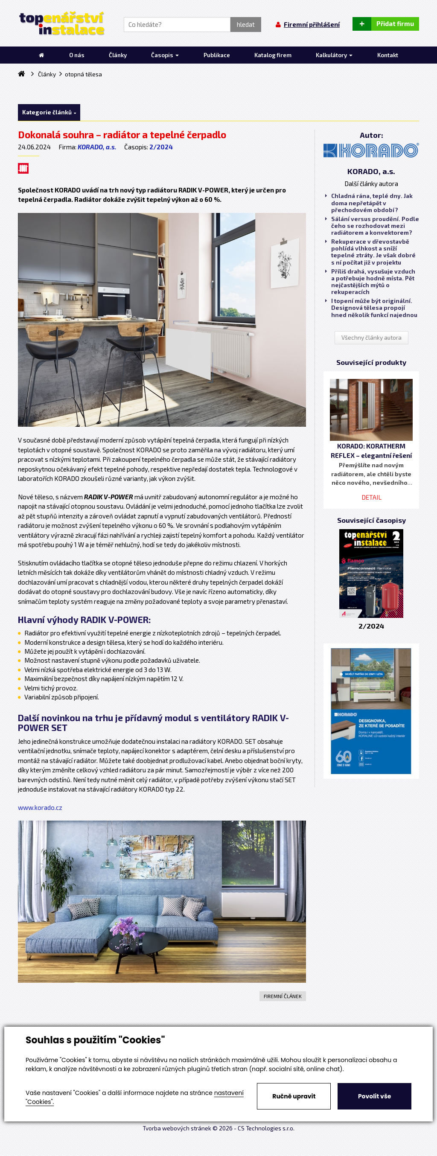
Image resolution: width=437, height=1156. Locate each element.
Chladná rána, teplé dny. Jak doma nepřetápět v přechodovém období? (369, 202)
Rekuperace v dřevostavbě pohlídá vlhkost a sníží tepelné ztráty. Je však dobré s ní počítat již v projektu (370, 252)
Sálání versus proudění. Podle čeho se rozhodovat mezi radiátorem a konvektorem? (372, 225)
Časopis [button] (165, 55)
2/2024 (161, 147)
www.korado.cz (40, 807)
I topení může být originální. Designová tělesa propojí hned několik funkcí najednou (371, 307)
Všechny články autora (371, 337)
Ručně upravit (293, 1096)
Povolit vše (374, 1096)
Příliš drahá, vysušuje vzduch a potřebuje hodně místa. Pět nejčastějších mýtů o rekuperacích (370, 282)
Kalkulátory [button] (334, 55)
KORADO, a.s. (97, 147)
